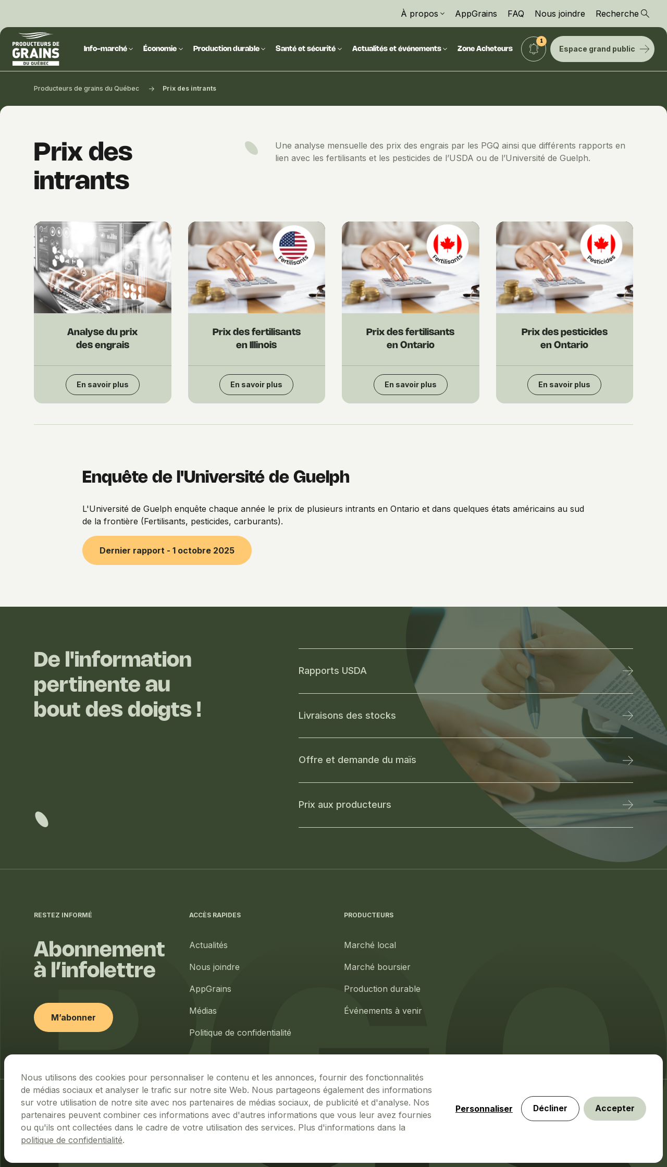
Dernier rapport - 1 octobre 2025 (167, 550)
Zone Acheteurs (485, 49)
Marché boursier (377, 967)
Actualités (208, 945)
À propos (422, 13)
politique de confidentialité (274, 1101)
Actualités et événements (400, 49)
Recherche (622, 13)
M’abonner (73, 1017)
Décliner (546, 1133)
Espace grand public (604, 48)
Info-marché (108, 49)
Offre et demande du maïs (466, 759)
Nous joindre (560, 13)
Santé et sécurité (309, 49)
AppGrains (476, 13)
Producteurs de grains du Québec (86, 88)
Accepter (614, 1133)
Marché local (370, 945)
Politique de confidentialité (240, 1032)
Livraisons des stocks (466, 715)
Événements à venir (383, 1010)
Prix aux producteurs (466, 804)
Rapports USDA (466, 670)
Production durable (229, 49)
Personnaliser (479, 1133)
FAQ (516, 13)
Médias (203, 1010)
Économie (163, 49)
